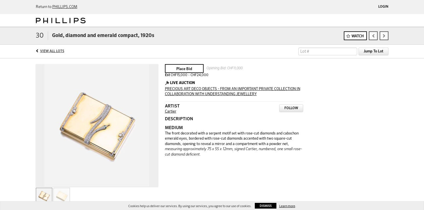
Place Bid (184, 69)
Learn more (287, 206)
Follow (291, 108)
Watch (357, 36)
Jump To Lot (373, 51)
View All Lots (52, 51)
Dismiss (266, 205)
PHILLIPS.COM (64, 7)
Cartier (170, 111)
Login (383, 7)
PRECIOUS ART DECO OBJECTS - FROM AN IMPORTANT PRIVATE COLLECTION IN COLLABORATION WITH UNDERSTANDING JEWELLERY (232, 91)
